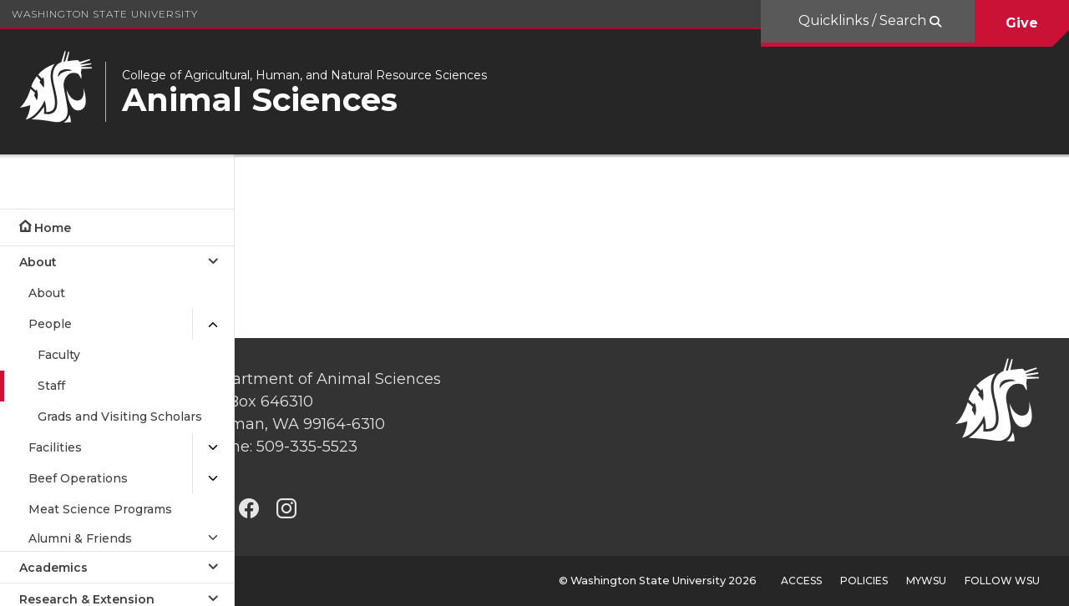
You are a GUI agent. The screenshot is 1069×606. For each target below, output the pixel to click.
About (46, 292)
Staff (51, 385)
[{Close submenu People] (213, 324)
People (50, 323)
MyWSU (926, 580)
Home (52, 227)
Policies (864, 580)
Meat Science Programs (100, 509)
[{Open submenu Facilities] (213, 447)
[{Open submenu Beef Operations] (213, 478)
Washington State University (105, 14)
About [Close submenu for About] (38, 262)
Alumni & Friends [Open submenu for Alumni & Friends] (80, 538)
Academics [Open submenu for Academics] (53, 567)
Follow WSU (1002, 580)
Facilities (55, 447)
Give (1022, 23)
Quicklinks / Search (864, 20)
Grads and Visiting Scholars (120, 416)
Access (801, 580)
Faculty (59, 354)
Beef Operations (78, 478)
